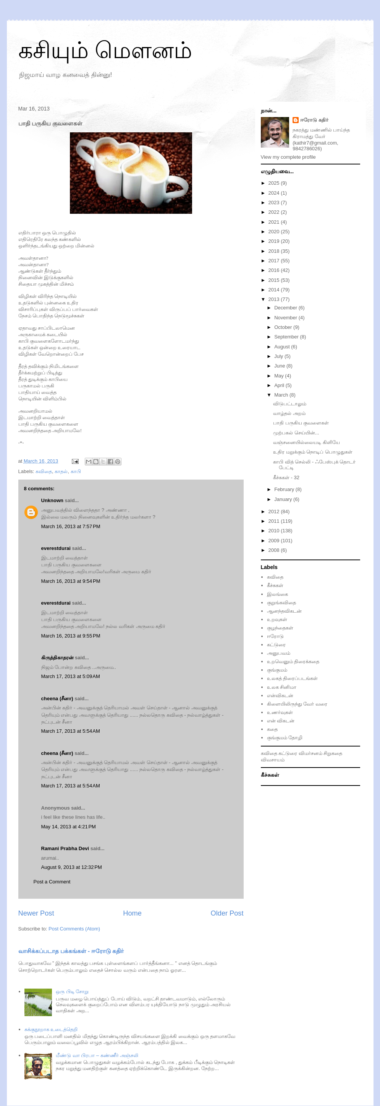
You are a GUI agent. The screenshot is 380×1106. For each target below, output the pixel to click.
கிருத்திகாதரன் (57, 657)
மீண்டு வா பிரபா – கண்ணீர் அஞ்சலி (97, 1055)
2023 (274, 202)
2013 (274, 299)
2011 (274, 521)
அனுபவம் (278, 653)
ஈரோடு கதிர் (314, 120)
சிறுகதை (332, 753)
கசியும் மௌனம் (105, 50)
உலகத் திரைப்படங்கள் (292, 678)
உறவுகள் (277, 619)
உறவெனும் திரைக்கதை (293, 661)
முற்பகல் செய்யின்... (296, 433)
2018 (274, 251)
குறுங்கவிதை (281, 602)
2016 (274, 270)
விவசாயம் (273, 760)
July (279, 356)
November (286, 317)
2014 (274, 290)
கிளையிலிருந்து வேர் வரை (297, 704)
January (283, 499)
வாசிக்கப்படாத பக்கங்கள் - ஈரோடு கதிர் (71, 951)
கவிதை (44, 471)
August (282, 347)
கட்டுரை (276, 644)
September (287, 337)
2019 (274, 241)
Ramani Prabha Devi (65, 848)
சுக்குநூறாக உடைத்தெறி (51, 1029)
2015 (274, 280)
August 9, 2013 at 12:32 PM (71, 867)
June (280, 366)
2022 (274, 212)
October (283, 327)
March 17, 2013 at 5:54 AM (70, 731)
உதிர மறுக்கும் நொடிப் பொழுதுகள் (313, 452)
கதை (272, 729)
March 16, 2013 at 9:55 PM (70, 636)
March (281, 395)
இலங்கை (277, 594)
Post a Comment (52, 882)
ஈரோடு (275, 636)
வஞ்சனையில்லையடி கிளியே (306, 442)
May (279, 376)
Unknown (52, 500)
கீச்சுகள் (275, 585)
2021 (274, 222)
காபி (76, 471)
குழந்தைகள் (280, 628)
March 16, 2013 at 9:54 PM (70, 581)
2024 (274, 193)
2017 (274, 260)
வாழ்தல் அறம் (289, 413)
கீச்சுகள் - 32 (286, 477)
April (280, 385)
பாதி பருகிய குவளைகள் (301, 423)
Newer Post (36, 913)
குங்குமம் (277, 670)
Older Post (227, 913)
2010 (274, 530)
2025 (274, 183)
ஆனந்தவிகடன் (284, 611)
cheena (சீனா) (57, 698)
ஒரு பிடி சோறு (72, 991)
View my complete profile (288, 157)
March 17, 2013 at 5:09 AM (70, 676)
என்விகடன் (280, 695)
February (285, 489)
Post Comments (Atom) (74, 929)
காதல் (61, 471)
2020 (274, 231)
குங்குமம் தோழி (285, 737)
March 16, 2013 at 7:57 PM (70, 526)
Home (132, 913)
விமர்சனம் (310, 753)
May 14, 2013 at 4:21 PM (68, 826)
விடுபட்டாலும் (289, 404)
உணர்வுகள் (280, 712)
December (286, 308)
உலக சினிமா (282, 687)
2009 (274, 540)
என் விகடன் (281, 721)
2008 (274, 550)
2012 (274, 511)
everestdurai (56, 548)
